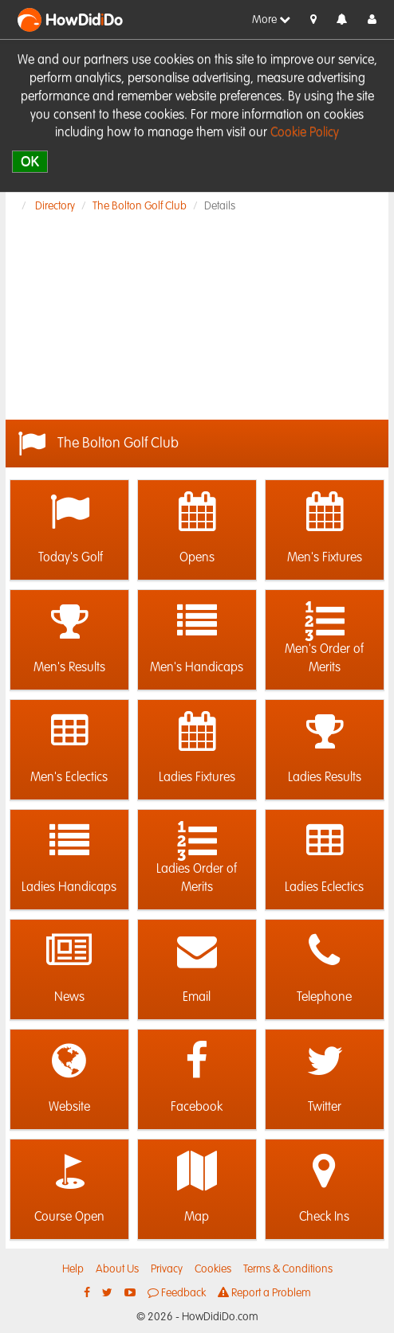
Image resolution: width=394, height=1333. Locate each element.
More (271, 19)
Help (73, 1269)
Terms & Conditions (288, 1269)
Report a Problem (264, 1293)
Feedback (177, 1293)
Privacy (167, 1269)
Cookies (213, 1269)
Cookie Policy (304, 133)
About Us (117, 1269)
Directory (55, 206)
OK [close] (30, 161)
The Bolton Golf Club (140, 206)
